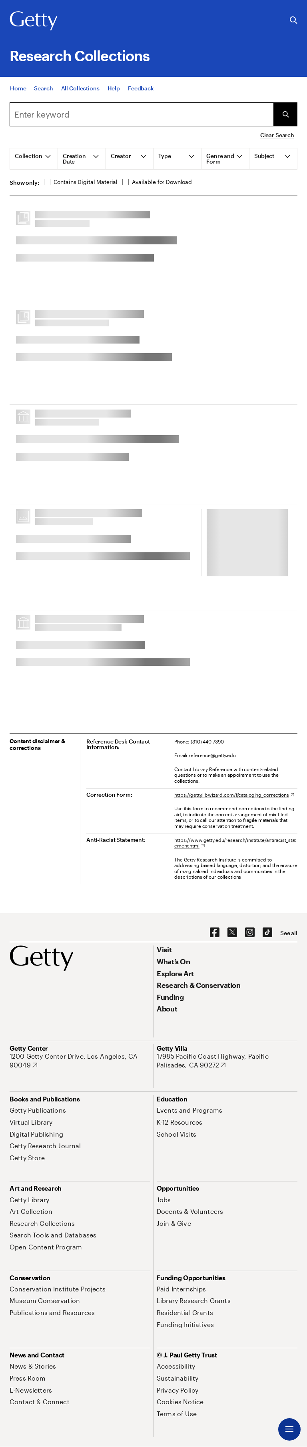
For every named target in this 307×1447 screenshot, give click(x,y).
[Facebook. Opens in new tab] (214, 932)
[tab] (34, 158)
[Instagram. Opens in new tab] (250, 932)
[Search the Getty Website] (293, 20)
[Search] (43, 97)
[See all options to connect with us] (288, 933)
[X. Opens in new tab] (232, 932)
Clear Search (277, 135)
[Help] (114, 97)
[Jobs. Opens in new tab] (164, 1199)
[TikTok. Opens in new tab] (267, 932)
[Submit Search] (285, 114)
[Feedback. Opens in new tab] (141, 97)
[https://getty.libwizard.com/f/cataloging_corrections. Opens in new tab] (234, 794)
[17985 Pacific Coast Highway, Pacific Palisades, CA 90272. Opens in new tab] (227, 1060)
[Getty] (34, 21)
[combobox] (141, 114)
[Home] (18, 97)
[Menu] (289, 1429)
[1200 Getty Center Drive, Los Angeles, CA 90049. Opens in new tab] (80, 1060)
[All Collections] (80, 97)
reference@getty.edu (212, 755)
